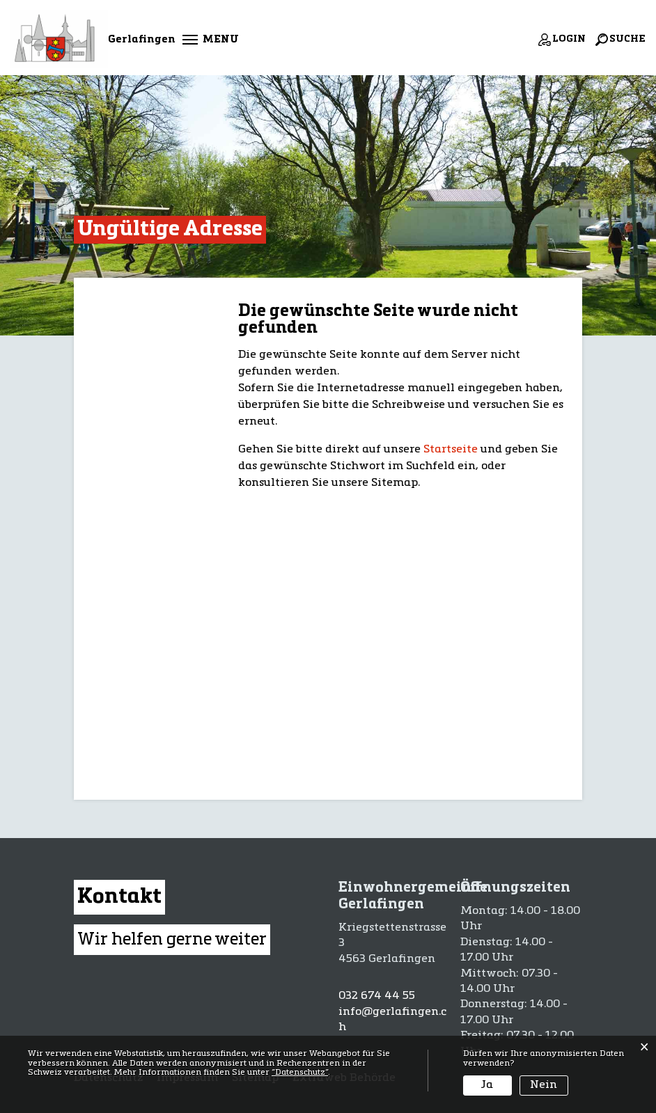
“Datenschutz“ (300, 1072)
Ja (487, 1085)
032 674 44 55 (376, 996)
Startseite (450, 449)
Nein (543, 1085)
